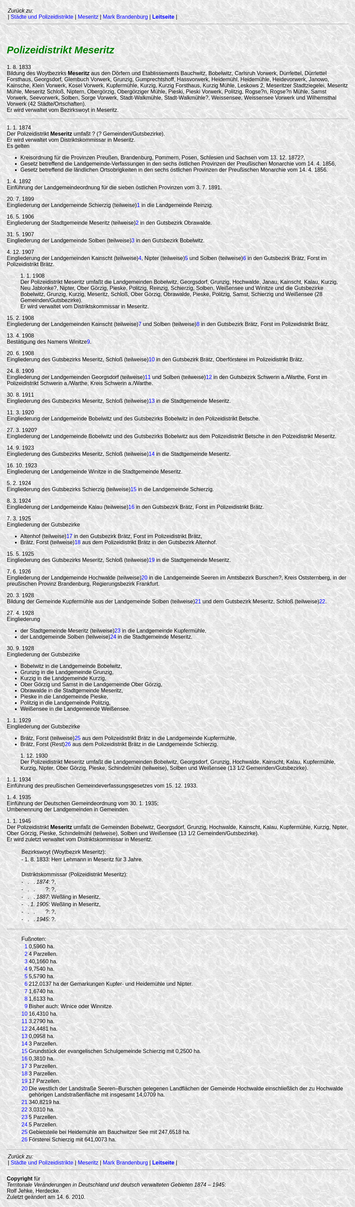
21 (198, 601)
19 (152, 560)
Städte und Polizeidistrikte (42, 17)
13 (152, 401)
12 (209, 377)
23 (118, 631)
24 (113, 637)
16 (132, 507)
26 (68, 744)
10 (152, 359)
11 (148, 377)
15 (134, 489)
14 (152, 454)
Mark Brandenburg (125, 17)
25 (77, 738)
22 (322, 601)
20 (144, 578)
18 (77, 542)
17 (69, 536)
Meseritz (88, 17)
